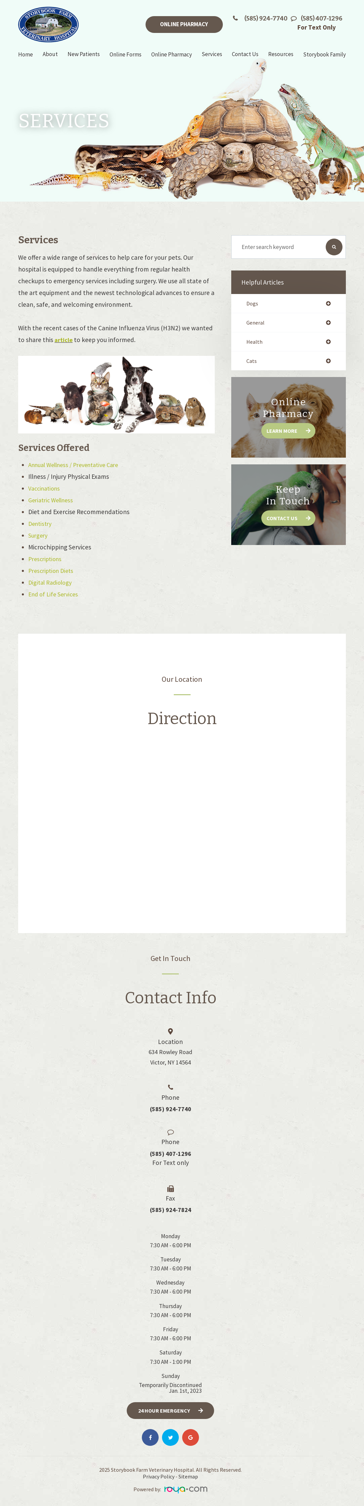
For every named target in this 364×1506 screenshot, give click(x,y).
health (254, 342)
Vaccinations (46, 488)
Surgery (38, 535)
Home (25, 54)
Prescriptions (46, 559)
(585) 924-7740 (265, 19)
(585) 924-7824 (170, 1210)
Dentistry (41, 523)
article (63, 340)
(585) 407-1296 (321, 19)
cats (251, 362)
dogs (252, 303)
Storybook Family (324, 54)
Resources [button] (280, 54)
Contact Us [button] (245, 54)
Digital (37, 582)
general (255, 323)
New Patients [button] (84, 54)
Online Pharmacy (184, 24)
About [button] (50, 54)
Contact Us (282, 519)
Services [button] (212, 54)
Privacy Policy (158, 1477)
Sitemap (188, 1477)
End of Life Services (55, 594)
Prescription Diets (53, 571)
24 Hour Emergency (164, 1411)
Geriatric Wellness (53, 500)
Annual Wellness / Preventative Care (78, 465)
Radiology (61, 582)
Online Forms (125, 54)
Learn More (282, 432)
